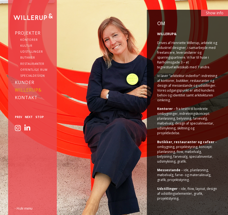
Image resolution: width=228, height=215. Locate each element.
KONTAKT (26, 97)
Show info (214, 12)
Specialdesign (32, 76)
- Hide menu (23, 208)
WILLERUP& (28, 90)
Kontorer (29, 40)
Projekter (28, 33)
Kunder (24, 82)
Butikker (27, 57)
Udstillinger (31, 51)
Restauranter (32, 64)
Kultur (26, 46)
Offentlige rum (34, 70)
